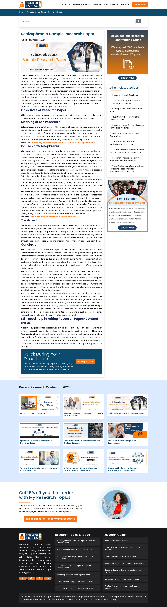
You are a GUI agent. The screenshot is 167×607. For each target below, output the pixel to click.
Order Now (140, 4)
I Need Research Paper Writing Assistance (50, 518)
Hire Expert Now (85, 361)
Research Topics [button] (80, 4)
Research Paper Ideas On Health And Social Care (53, 216)
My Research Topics (65, 305)
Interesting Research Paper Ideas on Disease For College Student (63, 142)
